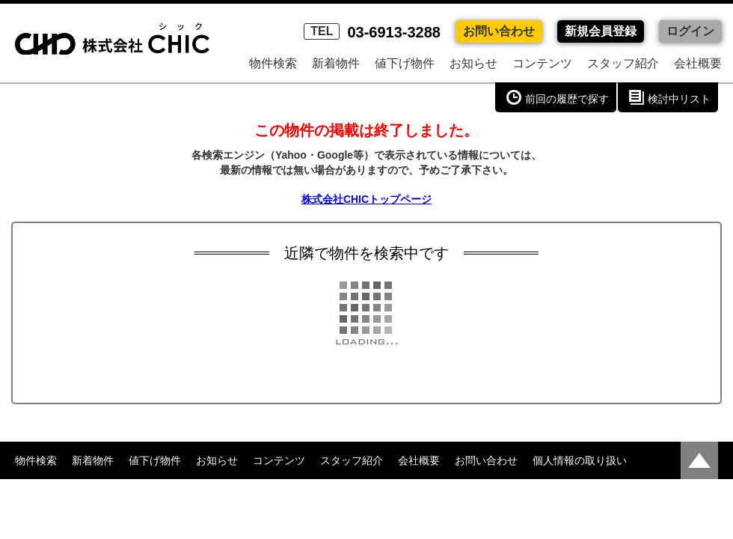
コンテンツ (542, 63)
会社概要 (698, 63)
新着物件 (336, 63)
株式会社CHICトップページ (366, 199)
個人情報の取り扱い (580, 460)
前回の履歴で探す (567, 99)
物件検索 (273, 63)
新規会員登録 (601, 31)
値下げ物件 (405, 63)
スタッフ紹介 (623, 63)
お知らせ (473, 63)
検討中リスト (679, 99)
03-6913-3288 (372, 32)
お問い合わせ (499, 31)
